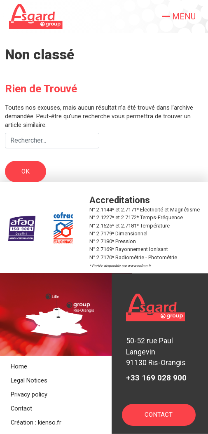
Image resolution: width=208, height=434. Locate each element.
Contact (21, 408)
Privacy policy (29, 394)
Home (19, 366)
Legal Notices (29, 380)
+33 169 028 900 (156, 377)
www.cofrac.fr (139, 266)
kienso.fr (49, 422)
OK (25, 171)
